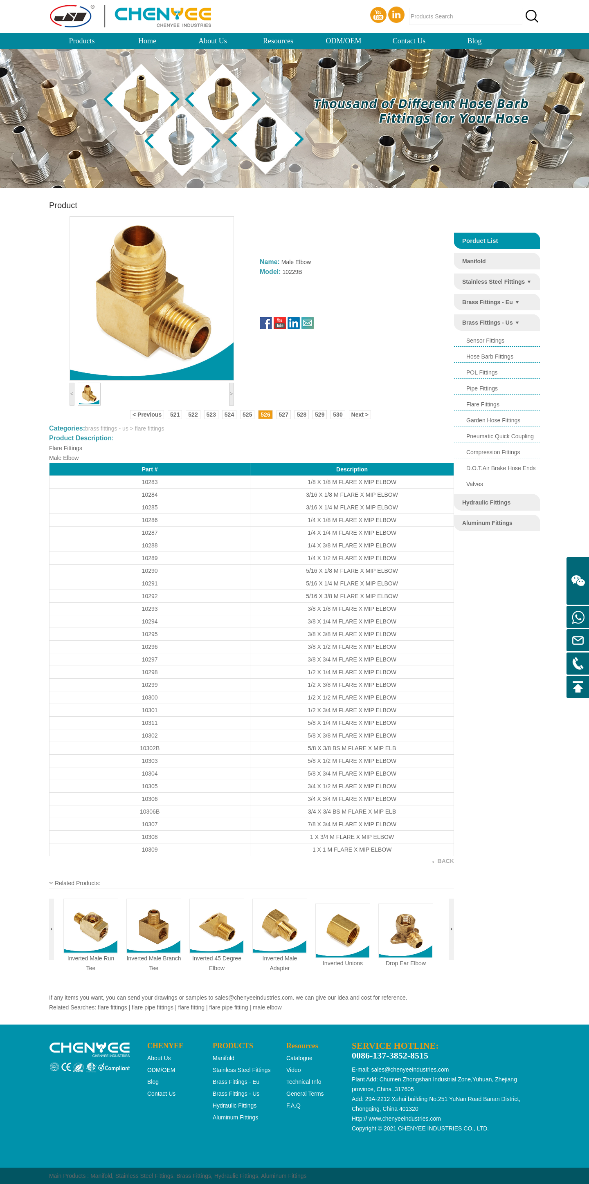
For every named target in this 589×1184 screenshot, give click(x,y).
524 (229, 414)
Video (293, 1070)
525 (247, 414)
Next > (360, 414)
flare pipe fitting (228, 1007)
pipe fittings (482, 388)
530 (337, 414)
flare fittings (482, 404)
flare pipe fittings (152, 1007)
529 (319, 414)
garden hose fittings (493, 420)
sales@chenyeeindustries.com (253, 997)
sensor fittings (485, 340)
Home (147, 41)
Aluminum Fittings (283, 1176)
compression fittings (493, 452)
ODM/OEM (343, 41)
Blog (474, 41)
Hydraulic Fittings (236, 1176)
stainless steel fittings (493, 281)
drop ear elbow (406, 963)
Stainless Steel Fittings (144, 1176)
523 (211, 414)
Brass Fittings (193, 1176)
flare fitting (191, 1007)
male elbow (267, 1007)
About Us (212, 41)
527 (283, 414)
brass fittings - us (487, 322)
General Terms (305, 1093)
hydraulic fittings (486, 502)
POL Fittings (482, 372)
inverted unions (343, 963)
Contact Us (409, 41)
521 (175, 414)
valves (474, 484)
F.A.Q (293, 1105)
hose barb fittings (489, 356)
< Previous (147, 414)
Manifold (101, 1176)
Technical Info (303, 1082)
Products (82, 41)
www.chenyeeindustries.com (405, 1118)
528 (301, 414)
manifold (474, 261)
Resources (278, 41)
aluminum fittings (487, 523)
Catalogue (299, 1058)
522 (193, 414)
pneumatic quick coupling (500, 436)
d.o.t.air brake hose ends (501, 468)
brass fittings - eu (487, 302)
